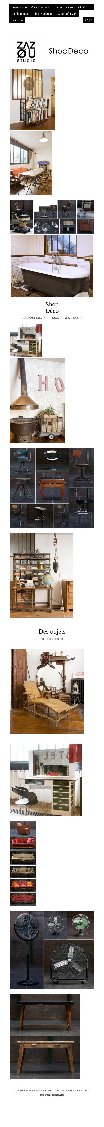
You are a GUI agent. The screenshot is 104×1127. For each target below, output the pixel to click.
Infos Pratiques (42, 13)
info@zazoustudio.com (52, 1094)
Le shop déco (20, 13)
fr (91, 20)
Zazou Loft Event (66, 13)
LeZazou (17, 20)
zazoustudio (19, 7)
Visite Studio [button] (40, 7)
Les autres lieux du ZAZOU (70, 7)
